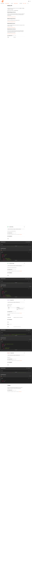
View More (16, 231)
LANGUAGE (20, 3)
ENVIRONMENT (2, 3)
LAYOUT (12, 3)
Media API (20, 50)
